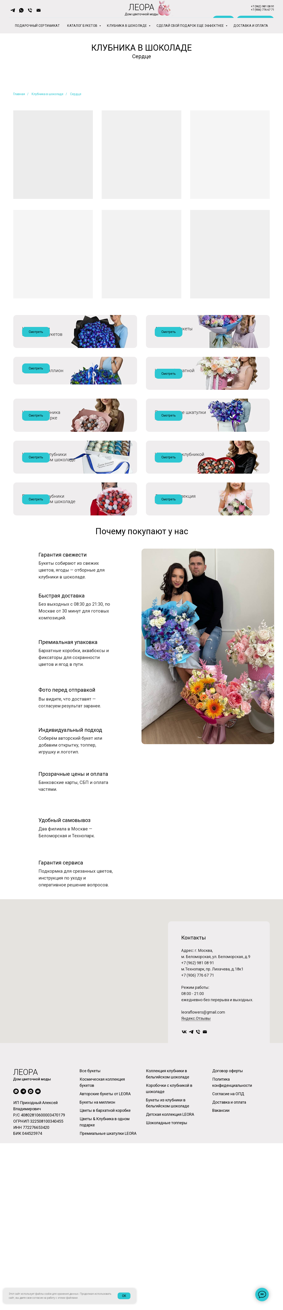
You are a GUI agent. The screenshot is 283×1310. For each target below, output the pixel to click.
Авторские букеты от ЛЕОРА (174, 331)
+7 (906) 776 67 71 (197, 1154)
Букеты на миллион (42, 404)
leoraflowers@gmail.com (203, 1191)
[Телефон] (198, 1211)
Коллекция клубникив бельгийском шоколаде (48, 557)
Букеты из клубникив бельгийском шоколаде (48, 632)
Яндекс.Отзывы (196, 1197)
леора (25, 1239)
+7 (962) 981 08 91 (197, 1142)
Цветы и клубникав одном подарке (41, 481)
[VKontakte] (184, 1211)
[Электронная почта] (205, 1211)
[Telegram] (191, 1211)
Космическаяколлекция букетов (42, 331)
